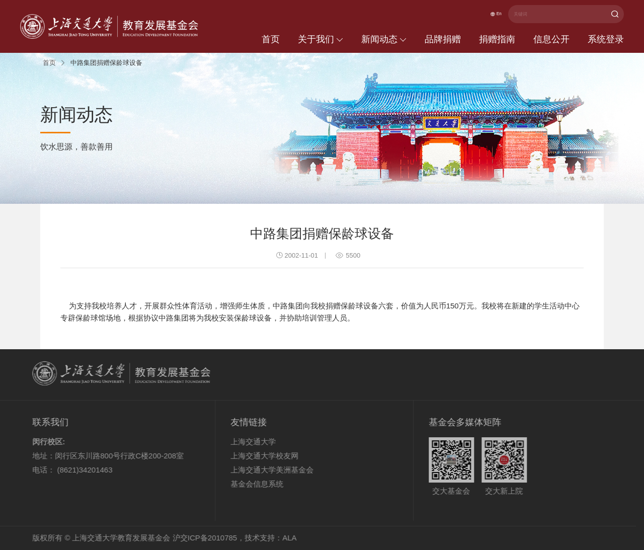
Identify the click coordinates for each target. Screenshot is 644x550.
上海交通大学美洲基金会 (257, 469)
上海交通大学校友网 (250, 455)
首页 (271, 39)
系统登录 (606, 39)
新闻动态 (384, 39)
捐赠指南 (497, 39)
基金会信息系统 (242, 484)
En (491, 14)
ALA (275, 537)
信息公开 (551, 39)
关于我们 (320, 39)
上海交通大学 (238, 441)
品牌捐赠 (443, 39)
